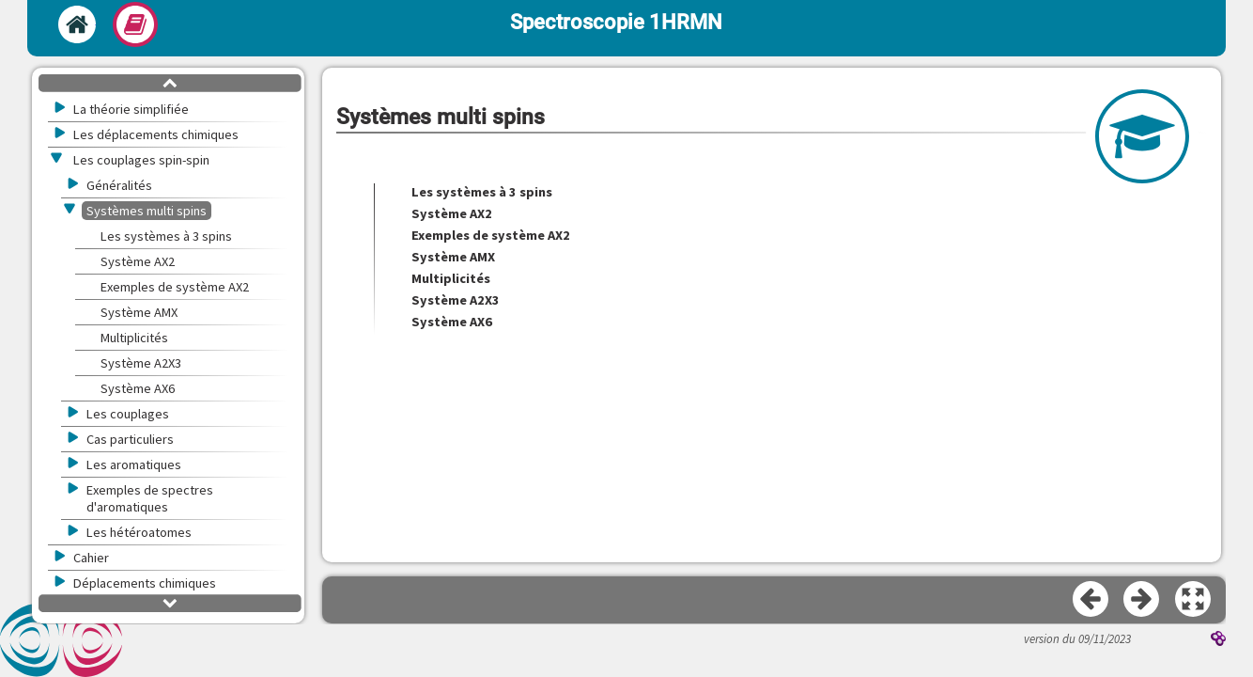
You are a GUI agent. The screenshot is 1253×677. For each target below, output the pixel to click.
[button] (1194, 600)
